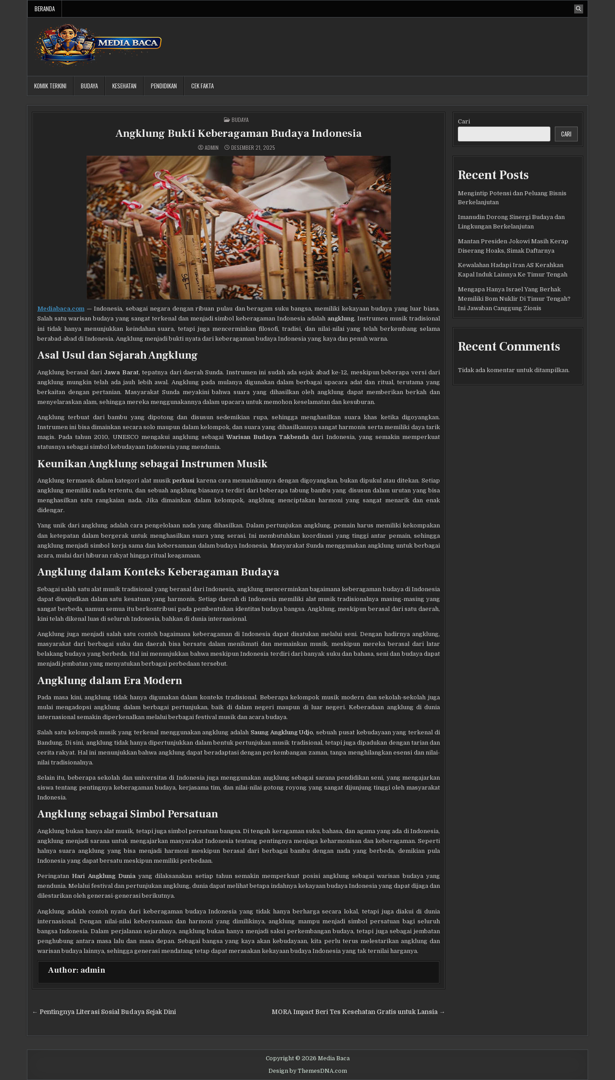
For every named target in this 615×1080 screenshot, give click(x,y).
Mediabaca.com (60, 308)
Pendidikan (164, 85)
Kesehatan (124, 85)
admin (212, 147)
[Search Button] (578, 8)
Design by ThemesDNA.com (307, 1071)
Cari (464, 121)
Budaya (89, 85)
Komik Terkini (50, 85)
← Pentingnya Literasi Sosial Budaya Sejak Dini (104, 1012)
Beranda (45, 8)
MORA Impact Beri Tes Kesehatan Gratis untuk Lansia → (358, 1012)
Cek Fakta (202, 85)
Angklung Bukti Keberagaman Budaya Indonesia (238, 133)
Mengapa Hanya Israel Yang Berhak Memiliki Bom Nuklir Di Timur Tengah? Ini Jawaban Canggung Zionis (514, 299)
